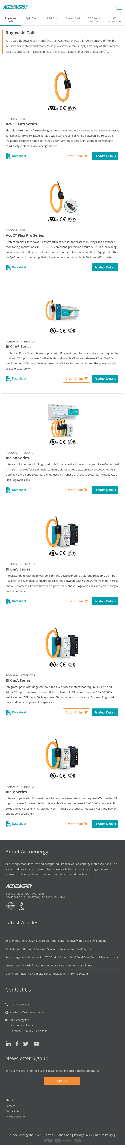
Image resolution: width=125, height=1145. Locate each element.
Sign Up (62, 1081)
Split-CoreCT (31, 19)
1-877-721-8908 (19, 1004)
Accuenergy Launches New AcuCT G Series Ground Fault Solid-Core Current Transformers (61, 957)
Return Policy (104, 1135)
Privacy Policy (83, 1135)
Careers (10, 1106)
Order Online (76, 156)
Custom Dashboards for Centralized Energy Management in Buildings (49, 965)
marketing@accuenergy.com (27, 1012)
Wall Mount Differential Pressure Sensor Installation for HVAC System (48, 949)
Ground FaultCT (73, 19)
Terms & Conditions (57, 1135)
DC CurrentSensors (94, 19)
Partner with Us (15, 1117)
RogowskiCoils (10, 19)
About (9, 1100)
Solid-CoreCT (52, 19)
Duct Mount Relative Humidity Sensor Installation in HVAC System (46, 973)
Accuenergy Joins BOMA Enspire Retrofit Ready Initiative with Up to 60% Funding (55, 940)
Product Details (105, 156)
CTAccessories (114, 19)
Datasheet (16, 156)
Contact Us (12, 1111)
